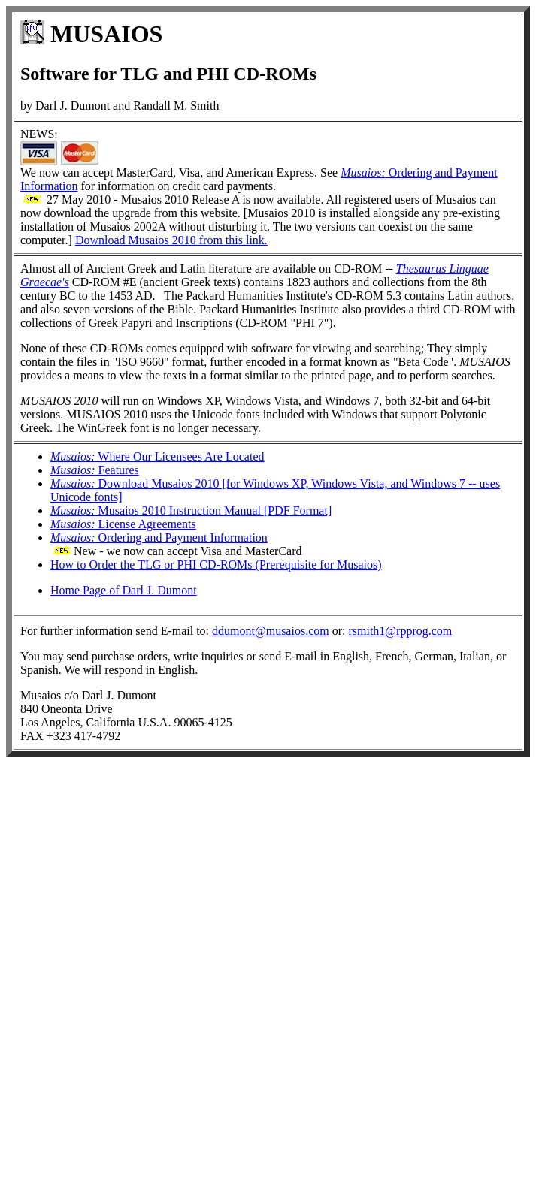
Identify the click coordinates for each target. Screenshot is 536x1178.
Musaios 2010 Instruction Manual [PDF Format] (191, 510)
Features (94, 470)
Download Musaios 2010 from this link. (171, 240)
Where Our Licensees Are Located (157, 456)
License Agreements (123, 524)
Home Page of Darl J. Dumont (123, 590)
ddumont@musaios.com (270, 630)
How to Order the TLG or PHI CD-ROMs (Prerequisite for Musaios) (216, 564)
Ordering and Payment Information (159, 537)
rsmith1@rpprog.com (400, 630)
